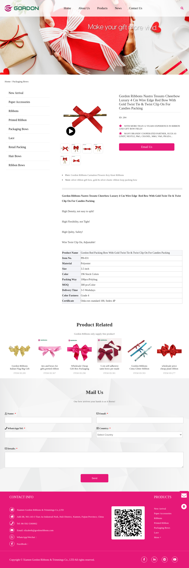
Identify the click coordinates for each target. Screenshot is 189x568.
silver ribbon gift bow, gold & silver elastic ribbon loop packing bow (104, 179)
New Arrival (16, 92)
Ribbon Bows (17, 165)
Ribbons (13, 111)
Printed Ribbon (18, 120)
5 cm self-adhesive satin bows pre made (109, 367)
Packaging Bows (21, 81)
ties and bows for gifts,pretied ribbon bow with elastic (49, 368)
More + (157, 537)
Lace (11, 138)
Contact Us (135, 8)
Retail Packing (17, 147)
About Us (84, 8)
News (118, 8)
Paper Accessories (19, 102)
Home (67, 8)
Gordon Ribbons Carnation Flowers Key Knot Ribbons (97, 175)
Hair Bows (15, 156)
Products (102, 8)
